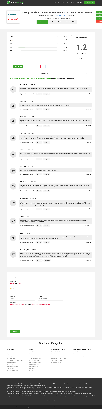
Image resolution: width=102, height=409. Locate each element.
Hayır (46, 94)
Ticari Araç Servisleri (34, 354)
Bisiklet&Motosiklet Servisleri (36, 356)
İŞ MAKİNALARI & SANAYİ (58, 349)
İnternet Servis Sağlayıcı (13, 370)
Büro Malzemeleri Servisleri (80, 354)
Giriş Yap (79, 2)
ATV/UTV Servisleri (34, 360)
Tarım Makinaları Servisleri (57, 354)
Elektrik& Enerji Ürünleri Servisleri (59, 356)
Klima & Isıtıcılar (11, 364)
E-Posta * (40, 296)
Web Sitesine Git (60, 15)
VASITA (31, 349)
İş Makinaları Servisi (56, 362)
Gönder (15, 331)
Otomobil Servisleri (33, 352)
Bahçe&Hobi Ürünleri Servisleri (58, 358)
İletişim (72, 2)
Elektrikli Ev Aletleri (11, 358)
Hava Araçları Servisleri (35, 362)
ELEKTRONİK (10, 349)
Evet (39, 94)
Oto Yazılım (32, 368)
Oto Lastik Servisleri (34, 366)
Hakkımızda (65, 2)
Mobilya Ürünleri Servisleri (79, 352)
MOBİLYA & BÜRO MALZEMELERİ (83, 349)
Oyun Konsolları (11, 368)
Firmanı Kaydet (89, 2)
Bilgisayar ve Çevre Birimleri (14, 354)
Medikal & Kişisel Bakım (12, 366)
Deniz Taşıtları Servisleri (35, 358)
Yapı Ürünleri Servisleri (56, 360)
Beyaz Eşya (10, 356)
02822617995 (71, 15)
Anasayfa (56, 2)
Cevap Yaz (88, 94)
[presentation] (22, 325)
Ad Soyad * (13, 296)
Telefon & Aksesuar (12, 352)
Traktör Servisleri (55, 352)
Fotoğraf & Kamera (11, 362)
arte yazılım (92, 407)
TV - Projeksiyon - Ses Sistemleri (15, 360)
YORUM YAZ (15, 66)
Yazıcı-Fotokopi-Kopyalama (80, 356)
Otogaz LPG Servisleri (34, 364)
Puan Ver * (13, 281)
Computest (32, 370)
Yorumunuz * (13, 302)
